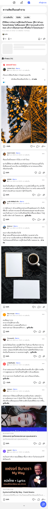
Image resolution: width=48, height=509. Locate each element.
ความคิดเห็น (8, 17)
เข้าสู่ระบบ (42, 2)
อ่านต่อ (34, 79)
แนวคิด (26, 17)
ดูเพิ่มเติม (28, 215)
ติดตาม (18, 68)
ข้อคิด (18, 17)
